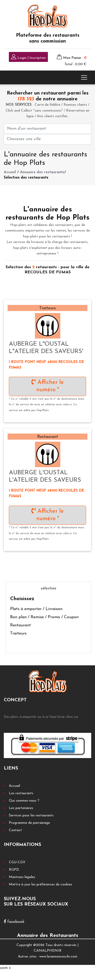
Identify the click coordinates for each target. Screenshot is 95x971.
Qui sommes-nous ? (24, 801)
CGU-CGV (17, 862)
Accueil (10, 172)
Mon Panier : (74, 58)
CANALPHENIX (47, 951)
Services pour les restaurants (31, 815)
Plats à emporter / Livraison (36, 609)
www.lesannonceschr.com (58, 957)
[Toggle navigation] (84, 77)
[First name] (47, 129)
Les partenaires (21, 808)
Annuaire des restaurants (42, 172)
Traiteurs (18, 633)
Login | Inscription (28, 57)
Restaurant (20, 625)
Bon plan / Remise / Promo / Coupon (44, 617)
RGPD (14, 870)
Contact (15, 830)
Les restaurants (21, 793)
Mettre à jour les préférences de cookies (40, 884)
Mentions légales (22, 877)
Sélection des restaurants (26, 178)
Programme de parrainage (29, 823)
